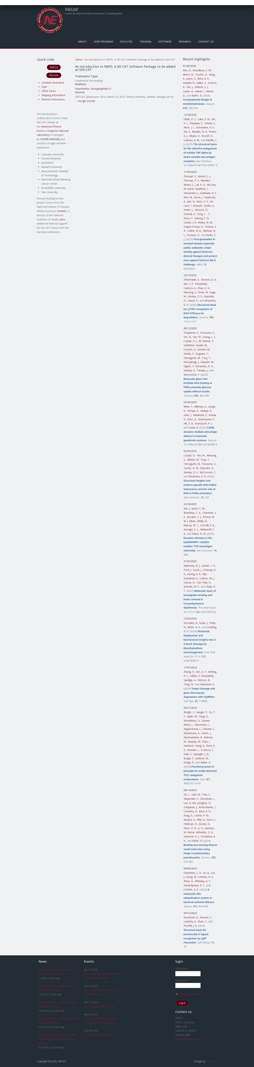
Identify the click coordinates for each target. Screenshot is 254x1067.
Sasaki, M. (201, 345)
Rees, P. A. (202, 201)
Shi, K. (187, 131)
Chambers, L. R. (192, 872)
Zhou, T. (188, 218)
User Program (103, 41)
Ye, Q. (206, 872)
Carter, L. (206, 733)
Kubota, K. (189, 370)
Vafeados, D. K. (204, 832)
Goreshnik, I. (207, 798)
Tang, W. (189, 684)
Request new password (188, 994)
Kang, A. (200, 745)
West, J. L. (189, 127)
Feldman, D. (190, 824)
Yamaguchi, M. (192, 358)
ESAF (44, 87)
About (82, 41)
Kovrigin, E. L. (191, 529)
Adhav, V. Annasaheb (202, 675)
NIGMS (62, 211)
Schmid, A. (189, 214)
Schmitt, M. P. (191, 586)
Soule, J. (197, 570)
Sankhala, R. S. (208, 193)
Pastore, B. (203, 680)
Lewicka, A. (190, 921)
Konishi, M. (203, 349)
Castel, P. (193, 300)
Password (182, 980)
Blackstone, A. (192, 733)
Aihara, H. (194, 136)
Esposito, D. (207, 468)
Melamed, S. (200, 415)
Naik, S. (188, 754)
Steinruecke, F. (206, 419)
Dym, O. (192, 419)
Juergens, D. (204, 803)
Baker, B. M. (199, 533)
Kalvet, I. (200, 91)
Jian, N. (191, 201)
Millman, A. (200, 406)
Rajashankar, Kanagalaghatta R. (93, 88)
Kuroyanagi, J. (191, 362)
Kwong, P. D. (202, 218)
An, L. (187, 794)
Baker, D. (197, 95)
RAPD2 (54, 67)
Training (145, 41)
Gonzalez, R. (191, 623)
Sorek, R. (194, 427)
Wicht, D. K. (194, 627)
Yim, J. (189, 87)
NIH (62, 219)
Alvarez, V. (189, 819)
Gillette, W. (193, 459)
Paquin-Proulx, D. (193, 226)
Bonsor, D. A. (208, 279)
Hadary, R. (206, 410)
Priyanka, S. (196, 123)
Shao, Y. (202, 921)
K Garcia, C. (207, 750)
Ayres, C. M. (198, 508)
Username (182, 968)
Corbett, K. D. (191, 889)
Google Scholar (86, 101)
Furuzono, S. (207, 332)
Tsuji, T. (206, 358)
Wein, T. (188, 406)
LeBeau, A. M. (191, 140)
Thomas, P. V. (191, 180)
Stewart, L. (193, 750)
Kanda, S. (189, 353)
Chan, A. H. (204, 288)
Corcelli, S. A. (207, 525)
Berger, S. (189, 712)
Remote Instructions (53, 99)
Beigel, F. (189, 758)
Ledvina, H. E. (205, 876)
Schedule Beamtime (52, 82)
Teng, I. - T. (203, 214)
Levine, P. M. (201, 815)
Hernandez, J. (191, 193)
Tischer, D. (201, 74)
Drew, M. (203, 292)
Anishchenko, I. (207, 807)
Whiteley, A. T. (203, 881)
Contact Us (206, 41)
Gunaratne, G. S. (205, 127)
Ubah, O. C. (190, 119)
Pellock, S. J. (201, 87)
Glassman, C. (202, 724)
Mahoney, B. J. (192, 565)
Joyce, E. (191, 78)
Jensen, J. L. (204, 176)
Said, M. (195, 794)
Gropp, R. (189, 762)
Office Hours (48, 91)
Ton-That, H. (203, 582)
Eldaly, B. (202, 521)
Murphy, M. (194, 741)
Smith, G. (209, 205)
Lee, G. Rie (190, 803)
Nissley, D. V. (195, 296)
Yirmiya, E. (193, 410)
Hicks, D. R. (190, 828)
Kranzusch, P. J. (203, 423)
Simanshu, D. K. (204, 366)
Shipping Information (53, 95)
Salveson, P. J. (191, 836)
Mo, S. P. (189, 283)
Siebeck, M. (201, 758)
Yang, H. (203, 716)
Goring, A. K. (194, 574)
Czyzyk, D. (189, 455)
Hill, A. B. (188, 423)
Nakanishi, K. (207, 684)
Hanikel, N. (189, 82)
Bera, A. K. (203, 78)
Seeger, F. (201, 712)
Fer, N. (187, 337)
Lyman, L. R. (208, 565)
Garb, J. (188, 415)
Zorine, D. (204, 824)
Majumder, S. (191, 798)
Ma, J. (187, 508)
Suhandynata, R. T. (194, 885)
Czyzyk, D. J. (190, 341)
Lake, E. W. (204, 119)
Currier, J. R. (190, 222)
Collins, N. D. (194, 230)
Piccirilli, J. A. (190, 925)
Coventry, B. (191, 811)
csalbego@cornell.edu (187, 1039)
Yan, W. (197, 337)
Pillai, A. (201, 819)
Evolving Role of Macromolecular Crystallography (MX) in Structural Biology (57, 1039)
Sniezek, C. (209, 729)
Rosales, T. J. (194, 517)
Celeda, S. (209, 123)
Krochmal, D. (191, 917)
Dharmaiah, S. (192, 279)
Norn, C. (211, 819)
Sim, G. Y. (201, 671)
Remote (53, 75)
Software (165, 41)
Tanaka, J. (202, 370)
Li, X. (200, 828)
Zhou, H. (188, 881)
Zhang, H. (189, 671)
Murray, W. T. (191, 525)
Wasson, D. (201, 209)
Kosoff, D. (207, 136)
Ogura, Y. (189, 366)
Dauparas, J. (190, 807)
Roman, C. (206, 917)
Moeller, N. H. (199, 131)
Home (78, 59)
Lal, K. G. (200, 184)
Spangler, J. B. (201, 754)
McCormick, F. (192, 374)
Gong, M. (191, 876)
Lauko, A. (188, 91)
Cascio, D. (189, 582)
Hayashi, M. (207, 362)
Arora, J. (198, 197)
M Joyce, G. (193, 235)
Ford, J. (188, 570)
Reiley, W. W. (205, 222)
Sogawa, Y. (202, 353)
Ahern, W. (188, 74)
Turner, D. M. (191, 468)
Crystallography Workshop (99, 1006)
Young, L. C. (209, 337)
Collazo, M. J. (206, 578)
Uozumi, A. (190, 349)
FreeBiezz (211, 1061)
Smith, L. (188, 209)
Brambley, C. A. (192, 512)
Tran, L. (206, 794)
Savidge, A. (190, 680)
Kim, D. (187, 70)
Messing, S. (190, 292)
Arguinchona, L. (192, 729)
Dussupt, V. (190, 176)
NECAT (71, 9)
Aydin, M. (192, 716)
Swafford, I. (201, 188)
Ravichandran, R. (193, 737)
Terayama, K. (191, 332)
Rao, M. (188, 197)
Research (185, 41)
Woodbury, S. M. (202, 70)
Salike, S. (201, 82)
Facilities (126, 41)
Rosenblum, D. (192, 720)
